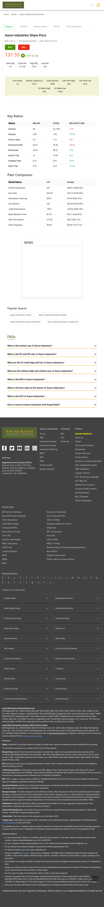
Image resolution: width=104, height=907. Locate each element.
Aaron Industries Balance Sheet (52, 315)
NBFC (42, 453)
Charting (23, 26)
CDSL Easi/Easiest (83, 500)
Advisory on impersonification (88, 461)
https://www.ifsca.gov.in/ (32, 736)
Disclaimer (51, 528)
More (4, 563)
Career (78, 441)
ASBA (4, 559)
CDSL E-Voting (53, 520)
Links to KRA (52, 539)
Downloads (80, 449)
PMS (42, 461)
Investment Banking (48, 449)
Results (56, 26)
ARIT (42, 437)
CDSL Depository (9, 520)
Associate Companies (56, 512)
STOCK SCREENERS (10, 823)
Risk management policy (86, 465)
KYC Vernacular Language (87, 477)
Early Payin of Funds (11, 531)
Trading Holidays (9, 551)
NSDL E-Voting (53, 543)
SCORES (26, 853)
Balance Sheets (40, 26)
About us (79, 437)
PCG (63, 437)
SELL (23, 47)
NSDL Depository (9, 543)
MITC (4, 555)
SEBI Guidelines (82, 469)
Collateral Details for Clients (59, 524)
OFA (41, 457)
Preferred (65, 441)
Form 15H (51, 535)
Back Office (52, 551)
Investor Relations (83, 434)
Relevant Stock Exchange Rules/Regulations (66, 547)
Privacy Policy (81, 457)
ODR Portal (7, 547)
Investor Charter (82, 473)
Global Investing (47, 469)
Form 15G (6, 535)
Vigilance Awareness (56, 555)
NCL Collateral (81, 496)
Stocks (14, 14)
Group (42, 434)
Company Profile (9, 528)
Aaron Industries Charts (20, 315)
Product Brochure (83, 453)
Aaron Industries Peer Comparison (63, 321)
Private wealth (46, 465)
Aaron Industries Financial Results (25, 321)
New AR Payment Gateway (14, 516)
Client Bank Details (10, 524)
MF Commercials (54, 531)
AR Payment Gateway (11, 512)
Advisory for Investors (85, 485)
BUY (10, 47)
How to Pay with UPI (56, 516)
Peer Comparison (73, 26)
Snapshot (9, 27)
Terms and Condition (84, 445)
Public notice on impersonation (60, 559)
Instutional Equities (48, 441)
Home (6, 14)
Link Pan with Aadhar (11, 539)
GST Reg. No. (81, 481)
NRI (62, 434)
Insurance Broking (48, 445)
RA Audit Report (82, 492)
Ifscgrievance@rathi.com (58, 733)
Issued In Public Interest (86, 489)
